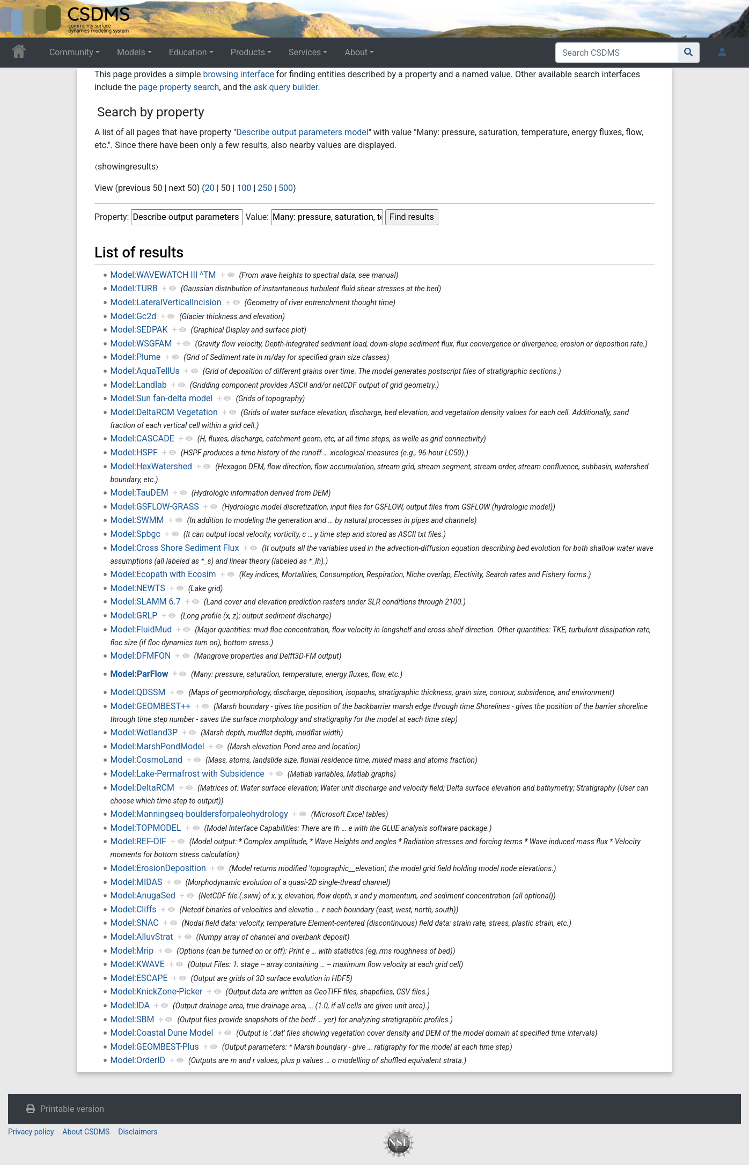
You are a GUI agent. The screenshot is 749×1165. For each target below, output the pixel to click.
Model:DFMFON (141, 656)
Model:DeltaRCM (142, 788)
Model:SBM (133, 1019)
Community (71, 52)
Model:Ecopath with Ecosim (163, 574)
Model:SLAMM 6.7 (146, 601)
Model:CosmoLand (147, 760)
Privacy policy (31, 1131)
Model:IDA (130, 1005)
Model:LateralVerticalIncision (166, 302)
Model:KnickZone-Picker (157, 991)
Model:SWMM (137, 520)
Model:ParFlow (139, 674)
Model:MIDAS (137, 882)
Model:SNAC (135, 923)
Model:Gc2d (134, 316)
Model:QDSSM (138, 692)
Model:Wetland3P (144, 732)
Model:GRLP (134, 615)
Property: (111, 217)
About (356, 52)
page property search (178, 87)
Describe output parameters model (302, 132)
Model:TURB (134, 288)
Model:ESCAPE (139, 978)
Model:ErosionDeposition (158, 868)
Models (131, 52)
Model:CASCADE (142, 438)
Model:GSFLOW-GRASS (155, 507)
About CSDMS (85, 1131)
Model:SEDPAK (139, 330)
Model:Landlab (139, 385)
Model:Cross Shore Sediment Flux (175, 548)
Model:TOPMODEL (146, 828)
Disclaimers (137, 1131)
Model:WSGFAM (141, 343)
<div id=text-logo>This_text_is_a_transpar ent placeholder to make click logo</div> (17, 19)
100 (244, 188)
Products (248, 52)
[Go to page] (689, 52)
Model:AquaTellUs (145, 371)
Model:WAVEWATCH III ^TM (163, 275)
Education (188, 52)
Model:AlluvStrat (142, 937)
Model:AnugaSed (143, 895)
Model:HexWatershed (152, 466)
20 (210, 188)
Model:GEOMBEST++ (151, 706)
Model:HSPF (134, 452)
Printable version (72, 1109)
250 (265, 188)
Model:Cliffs (134, 909)
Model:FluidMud (141, 629)
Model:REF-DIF (138, 841)
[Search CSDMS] (616, 52)
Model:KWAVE (138, 964)
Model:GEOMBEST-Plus (155, 1047)
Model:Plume (136, 357)
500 (285, 188)
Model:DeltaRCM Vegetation (164, 412)
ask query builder (285, 87)
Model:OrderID (138, 1060)
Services (305, 52)
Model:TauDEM (139, 493)
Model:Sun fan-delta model (162, 398)
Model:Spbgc (135, 534)
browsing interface (238, 74)
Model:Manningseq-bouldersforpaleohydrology (199, 814)
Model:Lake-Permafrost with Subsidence (188, 774)
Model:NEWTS (138, 588)
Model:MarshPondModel (157, 746)
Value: (257, 217)
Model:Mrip (132, 951)
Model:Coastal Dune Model (162, 1033)
